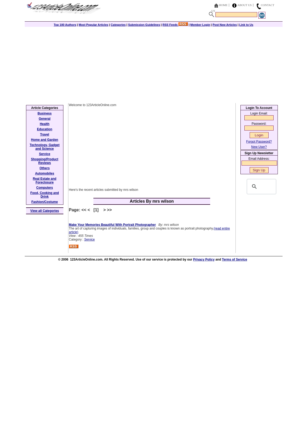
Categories (118, 24)
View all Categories (44, 211)
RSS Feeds (175, 24)
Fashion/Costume (44, 202)
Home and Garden (44, 140)
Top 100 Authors (65, 24)
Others (44, 168)
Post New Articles (225, 24)
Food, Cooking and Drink (44, 194)
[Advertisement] (154, 64)
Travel (44, 134)
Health (44, 124)
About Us (244, 5)
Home (223, 5)
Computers (44, 187)
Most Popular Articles (93, 24)
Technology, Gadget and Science (45, 147)
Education (44, 129)
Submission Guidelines (144, 24)
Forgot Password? (259, 141)
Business (45, 113)
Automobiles (44, 173)
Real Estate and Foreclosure (44, 180)
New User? (259, 147)
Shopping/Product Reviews (44, 161)
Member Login (200, 24)
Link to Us (246, 24)
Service (89, 239)
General (45, 119)
